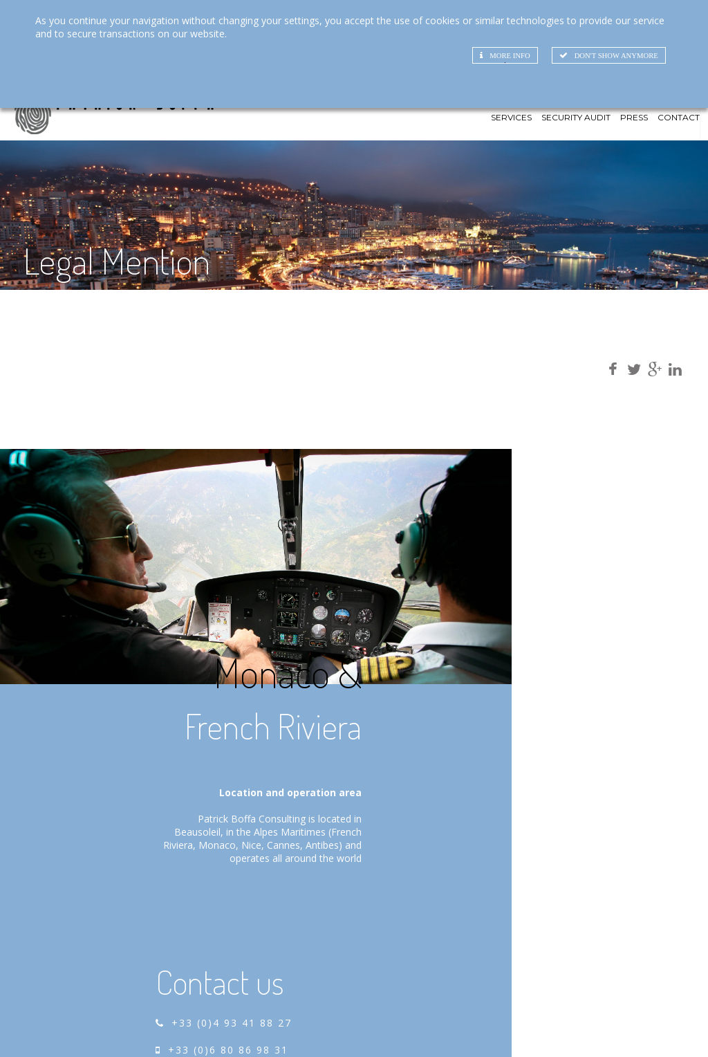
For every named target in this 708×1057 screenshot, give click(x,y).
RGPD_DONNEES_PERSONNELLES (625, 1040)
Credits (611, 1027)
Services (511, 142)
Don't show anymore (603, 56)
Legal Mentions (676, 1027)
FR (675, 115)
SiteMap (562, 1027)
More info (492, 56)
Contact (679, 142)
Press (634, 142)
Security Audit (576, 142)
